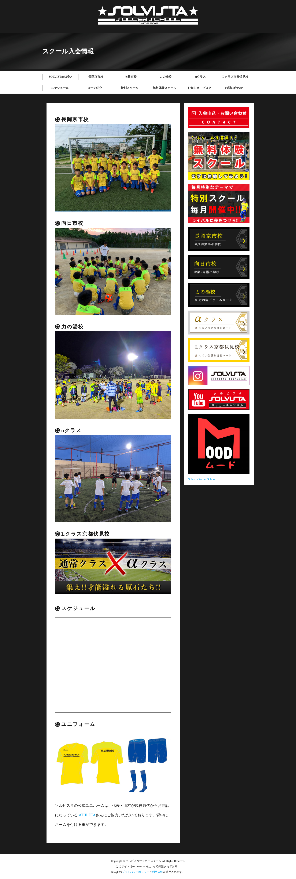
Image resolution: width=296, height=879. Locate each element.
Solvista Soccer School (201, 479)
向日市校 (131, 76)
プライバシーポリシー (135, 871)
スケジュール (60, 88)
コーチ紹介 (94, 88)
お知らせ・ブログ (199, 88)
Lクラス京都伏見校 (235, 76)
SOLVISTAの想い (60, 76)
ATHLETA (87, 815)
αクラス (200, 76)
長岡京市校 (95, 76)
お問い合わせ (234, 88)
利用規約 (157, 871)
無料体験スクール (164, 88)
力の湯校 (165, 76)
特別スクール (129, 88)
